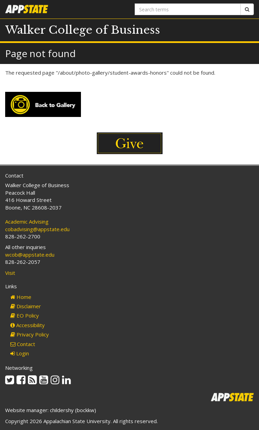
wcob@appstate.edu (29, 254)
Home (20, 296)
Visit (10, 272)
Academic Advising (27, 221)
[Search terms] (188, 9)
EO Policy (24, 315)
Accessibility (27, 325)
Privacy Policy (29, 334)
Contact (22, 344)
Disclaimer (25, 306)
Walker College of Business (82, 30)
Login (19, 353)
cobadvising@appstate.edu (37, 229)
